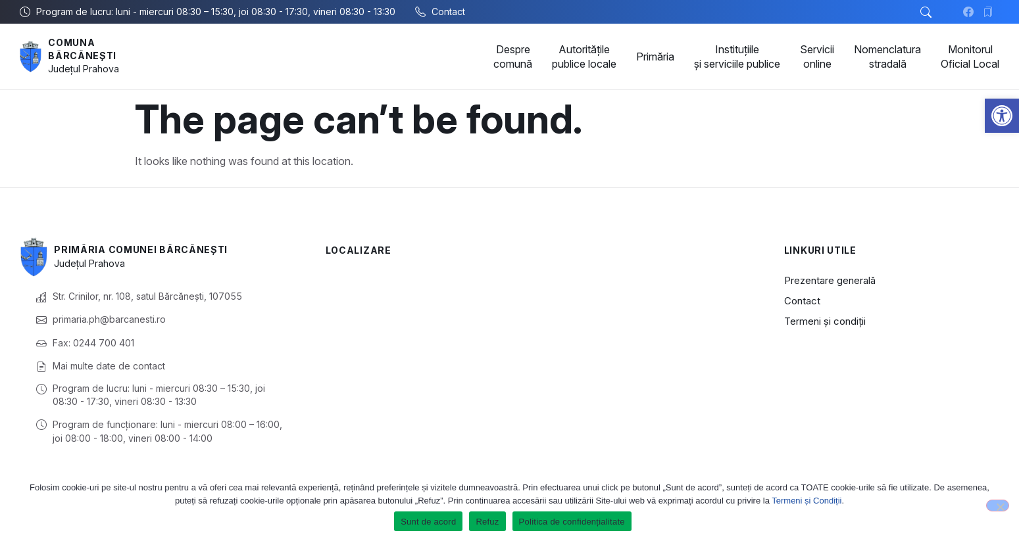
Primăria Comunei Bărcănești (141, 249)
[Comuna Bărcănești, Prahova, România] (535, 336)
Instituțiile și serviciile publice (737, 56)
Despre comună (512, 56)
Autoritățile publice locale (584, 56)
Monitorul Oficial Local (970, 56)
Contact (802, 300)
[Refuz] (997, 505)
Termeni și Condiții (806, 501)
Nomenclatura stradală (887, 56)
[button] (1002, 116)
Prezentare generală (830, 280)
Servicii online (817, 56)
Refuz (487, 522)
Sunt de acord (428, 522)
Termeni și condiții (825, 321)
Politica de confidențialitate (572, 522)
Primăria (655, 56)
